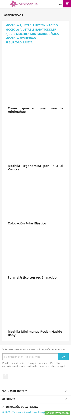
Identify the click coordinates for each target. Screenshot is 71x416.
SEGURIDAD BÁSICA (19, 42)
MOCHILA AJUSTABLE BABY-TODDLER (30, 29)
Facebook (5, 376)
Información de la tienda (20, 407)
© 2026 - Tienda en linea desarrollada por (25, 412)
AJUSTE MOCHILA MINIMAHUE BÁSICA (32, 34)
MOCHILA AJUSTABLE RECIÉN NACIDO (31, 25)
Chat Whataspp (57, 413)
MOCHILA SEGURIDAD (20, 38)
